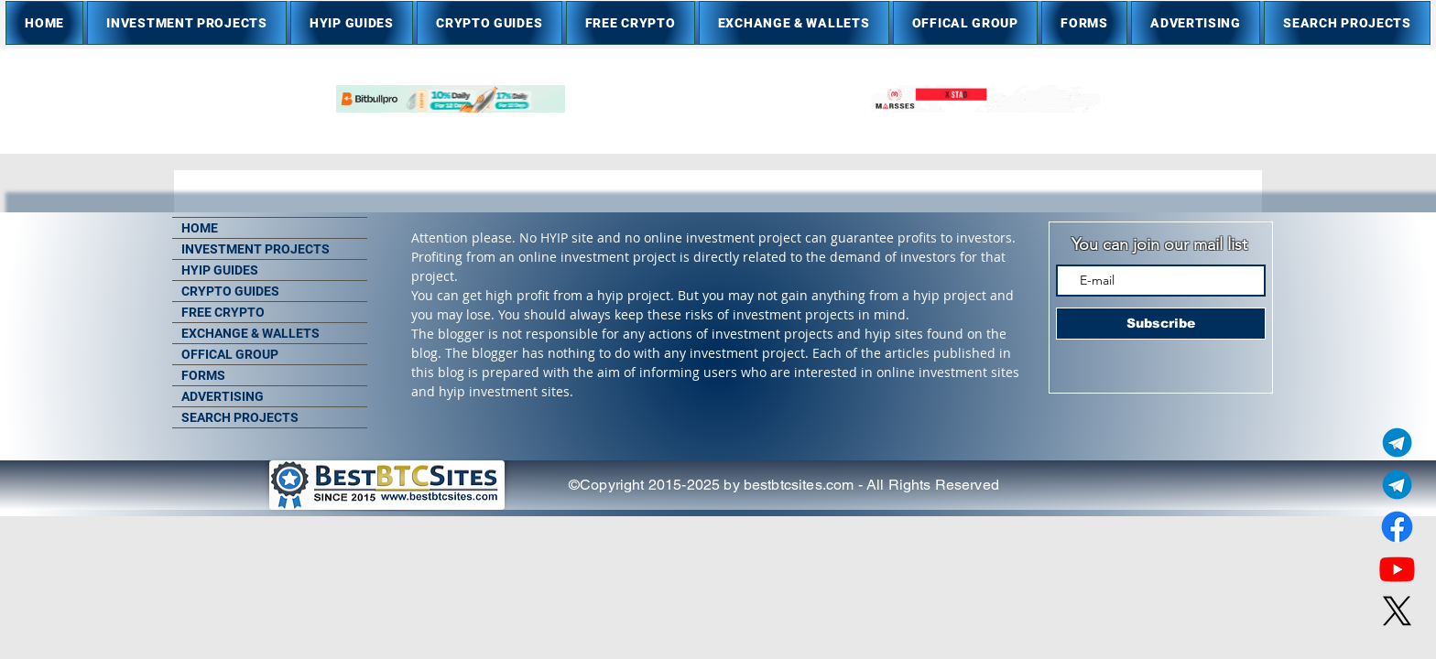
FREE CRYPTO (223, 312)
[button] (187, 23)
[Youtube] (1397, 568)
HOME (199, 228)
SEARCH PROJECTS (240, 417)
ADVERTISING (222, 396)
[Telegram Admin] (1397, 442)
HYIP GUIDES (219, 270)
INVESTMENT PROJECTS (255, 249)
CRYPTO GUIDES (230, 291)
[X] (1397, 611)
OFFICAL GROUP (229, 354)
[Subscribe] (1161, 324)
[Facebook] (1397, 526)
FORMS (203, 375)
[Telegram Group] (1397, 484)
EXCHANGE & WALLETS (250, 333)
